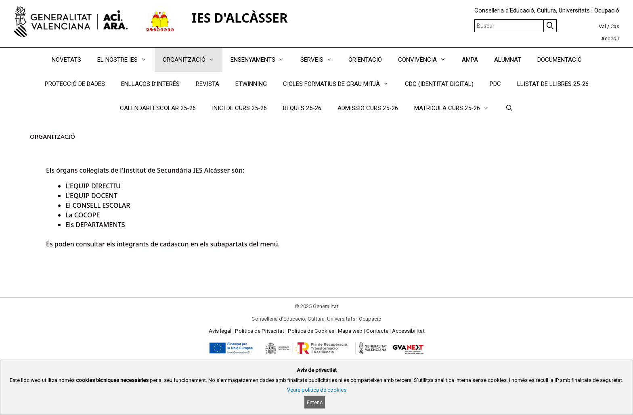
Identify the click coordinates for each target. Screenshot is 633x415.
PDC (495, 84)
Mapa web (350, 331)
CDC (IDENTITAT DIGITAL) (439, 84)
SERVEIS (320, 60)
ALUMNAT (507, 59)
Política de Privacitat (259, 331)
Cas (614, 26)
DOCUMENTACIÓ (559, 59)
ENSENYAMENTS (261, 60)
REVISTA (207, 84)
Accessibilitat (408, 331)
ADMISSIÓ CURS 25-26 (367, 108)
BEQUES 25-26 (302, 108)
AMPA (470, 59)
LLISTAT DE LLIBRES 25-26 (553, 84)
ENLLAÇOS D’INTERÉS (150, 84)
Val (602, 26)
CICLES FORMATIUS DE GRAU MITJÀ (340, 84)
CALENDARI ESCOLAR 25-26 (158, 108)
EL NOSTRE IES (126, 60)
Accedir (610, 38)
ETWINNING (251, 84)
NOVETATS (66, 59)
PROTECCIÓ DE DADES (75, 84)
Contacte (377, 331)
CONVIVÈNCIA (426, 60)
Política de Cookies (311, 331)
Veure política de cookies (316, 390)
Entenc (315, 402)
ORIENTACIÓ (365, 59)
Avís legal (220, 331)
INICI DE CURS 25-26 (239, 108)
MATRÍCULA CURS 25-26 (455, 108)
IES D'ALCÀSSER (239, 17)
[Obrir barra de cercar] (509, 108)
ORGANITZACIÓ (192, 60)
